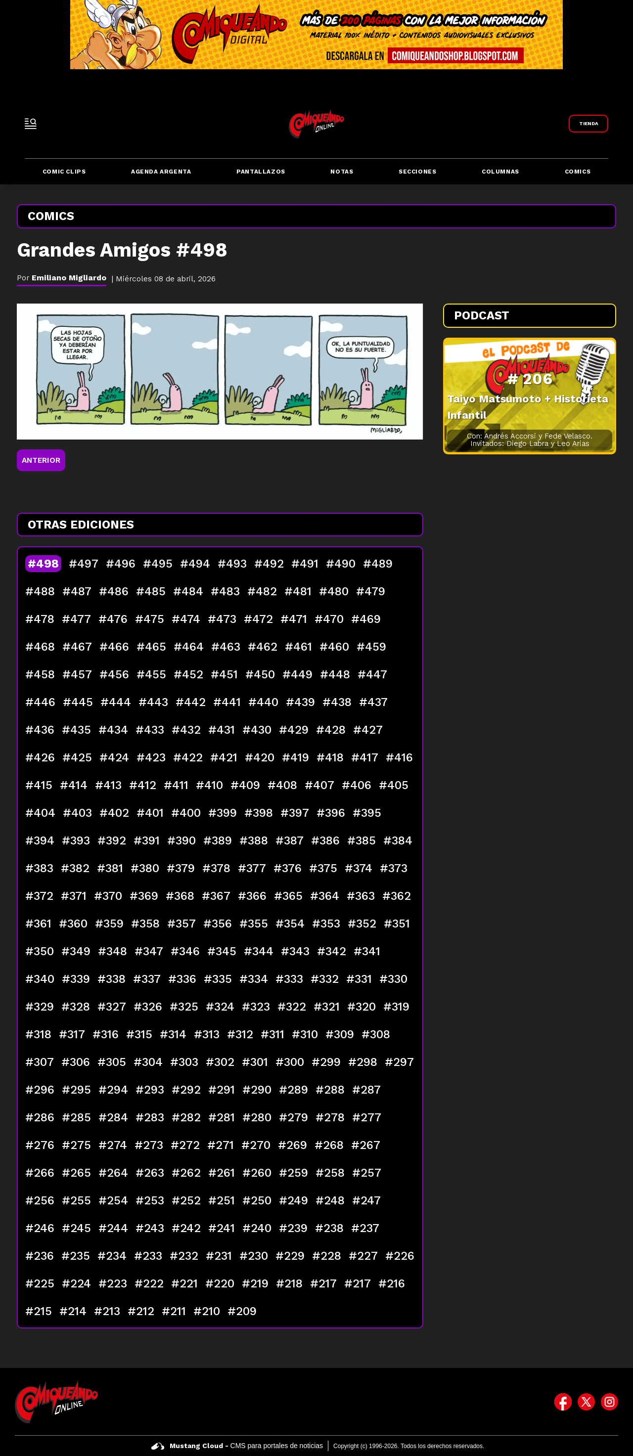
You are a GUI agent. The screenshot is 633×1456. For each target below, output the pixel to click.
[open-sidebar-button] (31, 124)
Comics (578, 171)
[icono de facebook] (563, 1401)
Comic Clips (64, 171)
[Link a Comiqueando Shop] (588, 123)
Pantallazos (260, 171)
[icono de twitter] (586, 1401)
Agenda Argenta (161, 171)
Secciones (417, 171)
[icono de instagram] (609, 1401)
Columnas (500, 171)
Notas (341, 171)
